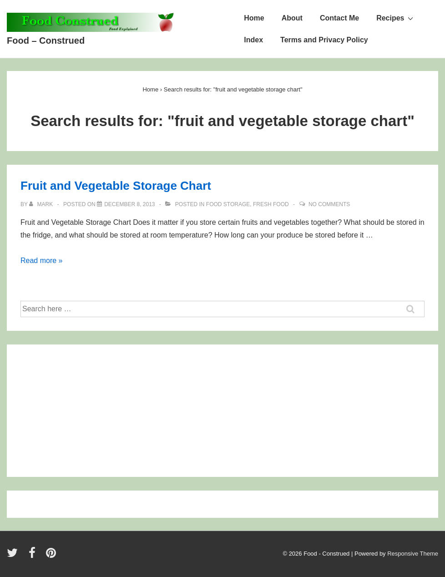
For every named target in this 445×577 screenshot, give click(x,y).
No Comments (329, 204)
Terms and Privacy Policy (324, 40)
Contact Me (339, 18)
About (292, 18)
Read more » (41, 260)
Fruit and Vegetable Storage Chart (115, 185)
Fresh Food (271, 204)
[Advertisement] (85, 414)
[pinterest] (52, 555)
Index (253, 40)
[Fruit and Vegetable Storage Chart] (129, 204)
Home (254, 18)
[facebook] (34, 555)
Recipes (395, 17)
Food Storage (228, 204)
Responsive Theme (412, 553)
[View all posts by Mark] (41, 204)
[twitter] (14, 555)
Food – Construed (46, 40)
